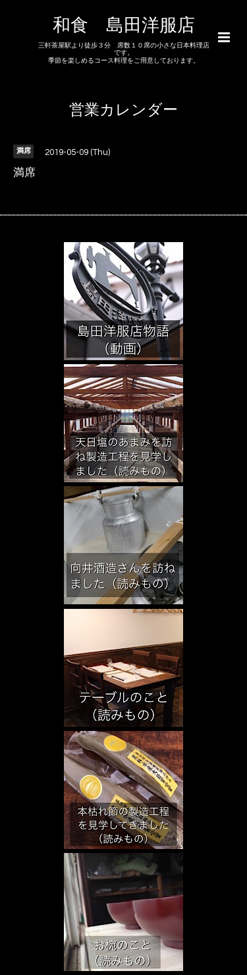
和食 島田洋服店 (124, 25)
